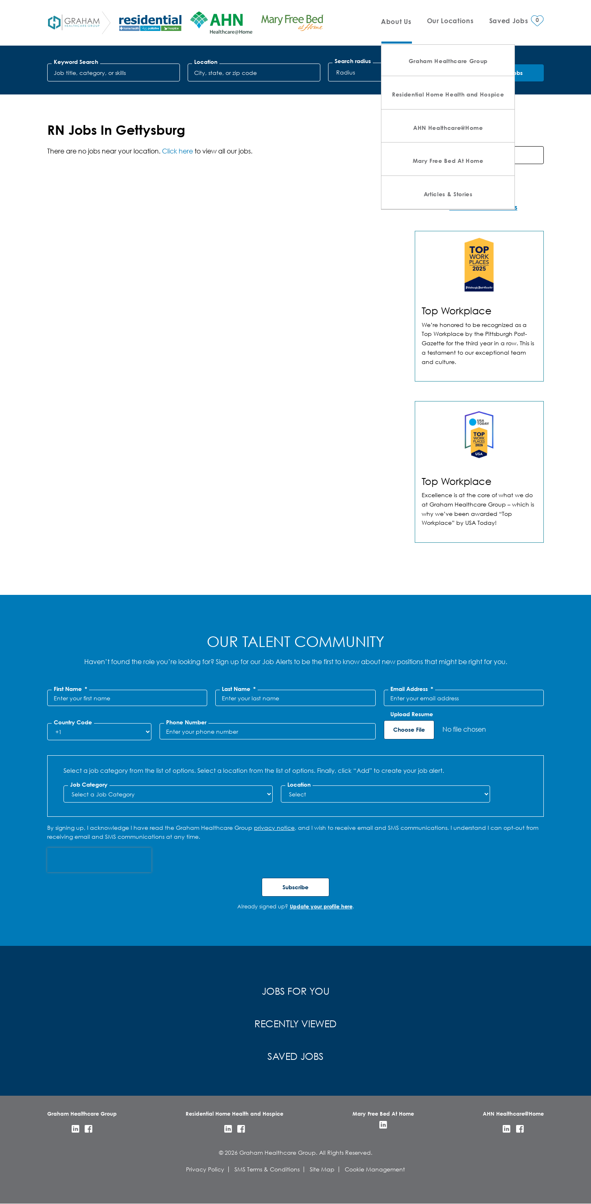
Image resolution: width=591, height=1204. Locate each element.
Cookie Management (375, 1169)
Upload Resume (411, 714)
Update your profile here (321, 906)
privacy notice (274, 827)
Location (205, 62)
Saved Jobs (295, 1056)
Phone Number (186, 722)
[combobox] (254, 72)
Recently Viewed (295, 1023)
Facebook (88, 1129)
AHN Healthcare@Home (448, 127)
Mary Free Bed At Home (448, 160)
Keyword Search (76, 62)
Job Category (88, 784)
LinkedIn (75, 1129)
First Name (70, 689)
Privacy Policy (205, 1169)
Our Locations (450, 20)
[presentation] (99, 860)
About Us (396, 21)
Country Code (73, 722)
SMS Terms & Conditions (267, 1169)
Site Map (322, 1169)
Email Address (411, 689)
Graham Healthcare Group (448, 60)
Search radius (353, 61)
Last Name (239, 689)
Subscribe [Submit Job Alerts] (295, 887)
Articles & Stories (448, 194)
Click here (177, 151)
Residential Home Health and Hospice (448, 94)
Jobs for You (296, 991)
